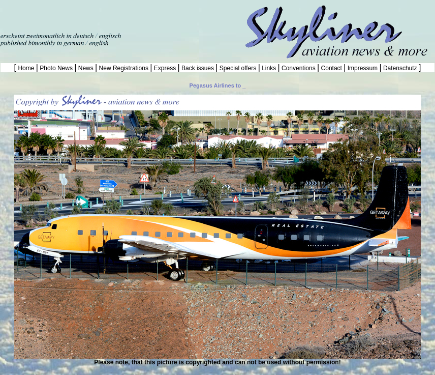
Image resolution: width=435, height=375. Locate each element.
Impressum (362, 68)
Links (269, 68)
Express (164, 68)
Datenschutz (400, 68)
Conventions (298, 68)
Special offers (238, 68)
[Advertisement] (119, 15)
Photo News (56, 68)
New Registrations (123, 68)
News (85, 68)
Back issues (198, 68)
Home (26, 68)
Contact (331, 68)
